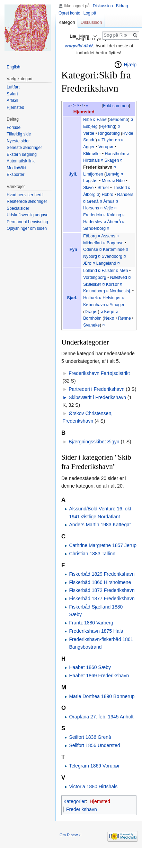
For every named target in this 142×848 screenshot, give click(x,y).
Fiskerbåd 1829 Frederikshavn (101, 574)
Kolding (114, 215)
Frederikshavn (97, 167)
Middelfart (92, 243)
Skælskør (92, 284)
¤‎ (99, 270)
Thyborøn (110, 140)
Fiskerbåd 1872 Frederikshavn (101, 590)
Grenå (92, 201)
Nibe (120, 180)
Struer (103, 187)
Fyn (73, 249)
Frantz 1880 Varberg (91, 622)
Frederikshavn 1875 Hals (96, 631)
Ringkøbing (108, 133)
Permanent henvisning (27, 221)
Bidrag (122, 5)
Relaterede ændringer (27, 201)
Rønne (124, 318)
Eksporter (15, 174)
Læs (68, 36)
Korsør (112, 284)
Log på (89, 13)
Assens (108, 236)
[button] (116, 106)
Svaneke (91, 325)
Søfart (12, 94)
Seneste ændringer (24, 147)
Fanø (102, 119)
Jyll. (73, 174)
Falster (108, 270)
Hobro (108, 194)
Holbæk (90, 297)
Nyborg (90, 256)
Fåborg (90, 236)
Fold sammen (116, 105)
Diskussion (103, 5)
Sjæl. (72, 297)
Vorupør (106, 146)
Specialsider (18, 208)
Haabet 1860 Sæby (90, 667)
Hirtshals (91, 160)
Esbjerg (90, 126)
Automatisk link (21, 161)
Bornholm (92, 318)
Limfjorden (93, 174)
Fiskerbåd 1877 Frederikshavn (101, 598)
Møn (123, 270)
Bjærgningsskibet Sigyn (94, 441)
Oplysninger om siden (27, 228)
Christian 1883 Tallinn (92, 553)
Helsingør (112, 297)
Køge (109, 311)
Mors (106, 180)
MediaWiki (16, 168)
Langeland (106, 263)
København (94, 304)
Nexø (109, 318)
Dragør (91, 311)
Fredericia (92, 215)
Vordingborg (94, 277)
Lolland (90, 270)
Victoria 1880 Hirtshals (93, 786)
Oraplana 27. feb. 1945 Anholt (101, 716)
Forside (13, 127)
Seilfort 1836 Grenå (90, 737)
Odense (90, 249)
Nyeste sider (18, 141)
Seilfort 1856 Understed (94, 745)
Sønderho (118, 119)
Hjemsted (84, 111)
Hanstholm (115, 153)
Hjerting (107, 126)
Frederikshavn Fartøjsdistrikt (99, 373)
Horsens (91, 208)
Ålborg (89, 194)
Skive (88, 187)
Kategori (67, 22)
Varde (88, 133)
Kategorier (74, 801)
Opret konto (69, 13)
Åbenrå (114, 221)
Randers (125, 194)
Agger (89, 146)
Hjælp (130, 64)
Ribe (87, 119)
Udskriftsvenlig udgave (27, 215)
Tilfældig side (19, 134)
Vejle (108, 208)
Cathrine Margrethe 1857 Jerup (102, 545)
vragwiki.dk (77, 45)
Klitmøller (92, 153)
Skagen (112, 160)
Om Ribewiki (70, 835)
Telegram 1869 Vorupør (94, 766)
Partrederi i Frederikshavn (96, 389)
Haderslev (92, 221)
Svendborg (112, 256)
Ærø (87, 263)
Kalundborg (94, 291)
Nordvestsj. (120, 291)
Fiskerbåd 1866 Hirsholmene (100, 582)
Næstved (118, 277)
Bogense (115, 243)
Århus (108, 201)
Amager (116, 304)
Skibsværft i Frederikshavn (97, 397)
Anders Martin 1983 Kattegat (100, 524)
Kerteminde (114, 249)
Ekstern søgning (22, 154)
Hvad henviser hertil (25, 194)
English (13, 67)
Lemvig (112, 174)
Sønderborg (94, 228)
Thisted (120, 187)
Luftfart (13, 87)
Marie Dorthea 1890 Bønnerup (101, 696)
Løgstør (90, 180)
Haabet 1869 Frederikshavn (99, 675)
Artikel (12, 100)
